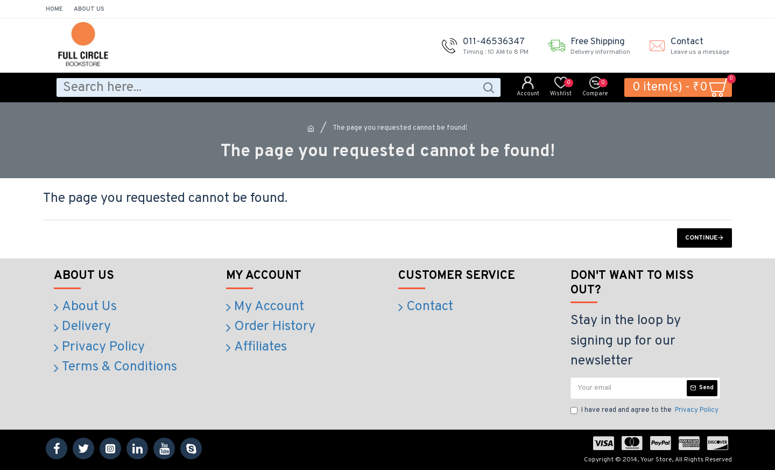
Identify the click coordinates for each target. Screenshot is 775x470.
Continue (701, 238)
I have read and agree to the (645, 410)
